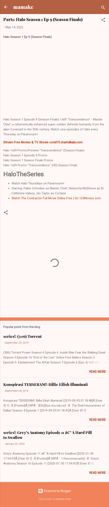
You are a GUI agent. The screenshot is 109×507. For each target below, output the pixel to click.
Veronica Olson (63, 499)
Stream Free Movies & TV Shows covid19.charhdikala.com (43, 142)
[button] (103, 20)
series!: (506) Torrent (22, 336)
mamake (23, 7)
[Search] (103, 8)
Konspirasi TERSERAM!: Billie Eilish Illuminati (45, 384)
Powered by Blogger (54, 491)
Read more (97, 372)
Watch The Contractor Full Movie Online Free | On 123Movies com (56, 198)
